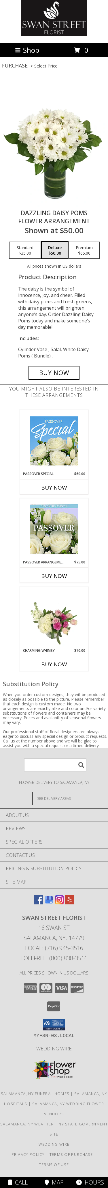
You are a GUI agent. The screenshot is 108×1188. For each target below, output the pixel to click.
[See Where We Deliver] (54, 798)
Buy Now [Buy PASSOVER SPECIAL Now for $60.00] (54, 487)
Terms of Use (54, 1164)
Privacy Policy (28, 1154)
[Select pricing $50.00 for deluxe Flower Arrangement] (55, 250)
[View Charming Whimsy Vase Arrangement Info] (54, 617)
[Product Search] (55, 764)
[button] (54, 1024)
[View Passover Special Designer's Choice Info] (54, 440)
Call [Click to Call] (18, 1182)
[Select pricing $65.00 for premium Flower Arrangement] (84, 250)
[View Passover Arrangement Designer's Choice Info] (54, 529)
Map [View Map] (54, 1182)
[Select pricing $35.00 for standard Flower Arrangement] (25, 250)
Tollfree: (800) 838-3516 (54, 958)
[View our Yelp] (69, 902)
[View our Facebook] (38, 902)
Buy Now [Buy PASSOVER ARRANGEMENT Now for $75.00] (54, 576)
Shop (27, 50)
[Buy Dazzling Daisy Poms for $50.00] (54, 373)
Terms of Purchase (71, 1154)
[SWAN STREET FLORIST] (54, 34)
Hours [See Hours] (90, 1182)
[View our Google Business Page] (49, 902)
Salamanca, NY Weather (27, 1124)
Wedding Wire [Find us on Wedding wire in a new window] (54, 1048)
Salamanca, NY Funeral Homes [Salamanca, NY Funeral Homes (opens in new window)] (35, 1093)
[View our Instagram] (59, 902)
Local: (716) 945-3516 (54, 948)
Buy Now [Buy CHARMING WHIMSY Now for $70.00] (54, 664)
